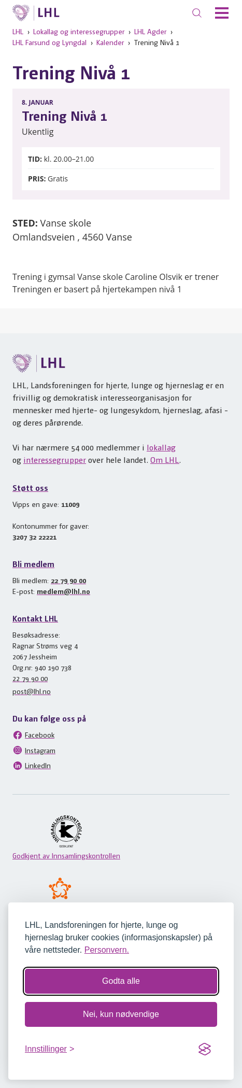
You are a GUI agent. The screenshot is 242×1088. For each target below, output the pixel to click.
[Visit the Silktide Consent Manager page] (204, 1049)
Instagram (33, 750)
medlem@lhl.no (63, 591)
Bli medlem (33, 564)
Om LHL (164, 459)
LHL (17, 31)
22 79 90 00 (68, 580)
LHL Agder (150, 31)
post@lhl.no (31, 691)
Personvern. (106, 949)
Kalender (110, 42)
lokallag (161, 447)
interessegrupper (54, 459)
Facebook (33, 735)
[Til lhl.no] (36, 13)
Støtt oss (30, 487)
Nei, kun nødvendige (121, 1014)
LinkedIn (31, 765)
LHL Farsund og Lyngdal (49, 42)
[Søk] (197, 13)
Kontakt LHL (35, 618)
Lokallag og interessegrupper (78, 31)
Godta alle (121, 981)
